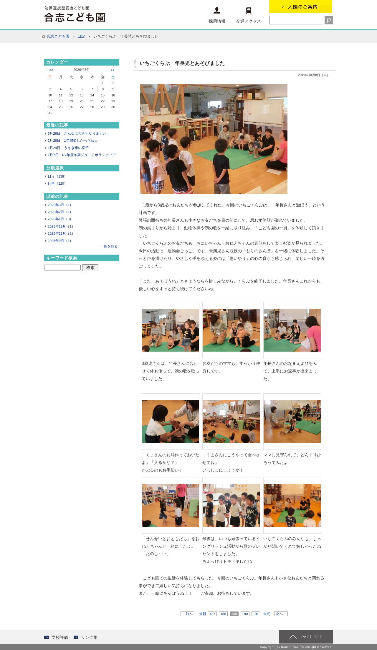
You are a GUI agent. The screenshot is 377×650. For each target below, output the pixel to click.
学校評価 (60, 637)
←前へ (187, 614)
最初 (266, 614)
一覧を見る (109, 246)
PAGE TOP (312, 637)
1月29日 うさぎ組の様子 (68, 148)
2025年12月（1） (61, 226)
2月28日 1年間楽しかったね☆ (73, 140)
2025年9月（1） (60, 241)
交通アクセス (248, 15)
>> (112, 70)
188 (223, 614)
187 (212, 614)
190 (245, 614)
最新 (202, 614)
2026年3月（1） (60, 205)
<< (51, 70)
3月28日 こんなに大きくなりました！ (79, 133)
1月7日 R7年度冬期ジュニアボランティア (82, 155)
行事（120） (57, 183)
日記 (81, 36)
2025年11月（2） (61, 233)
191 (256, 614)
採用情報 (217, 15)
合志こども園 (58, 36)
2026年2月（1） (60, 212)
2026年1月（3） (60, 219)
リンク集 (89, 637)
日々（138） (57, 176)
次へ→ (281, 614)
